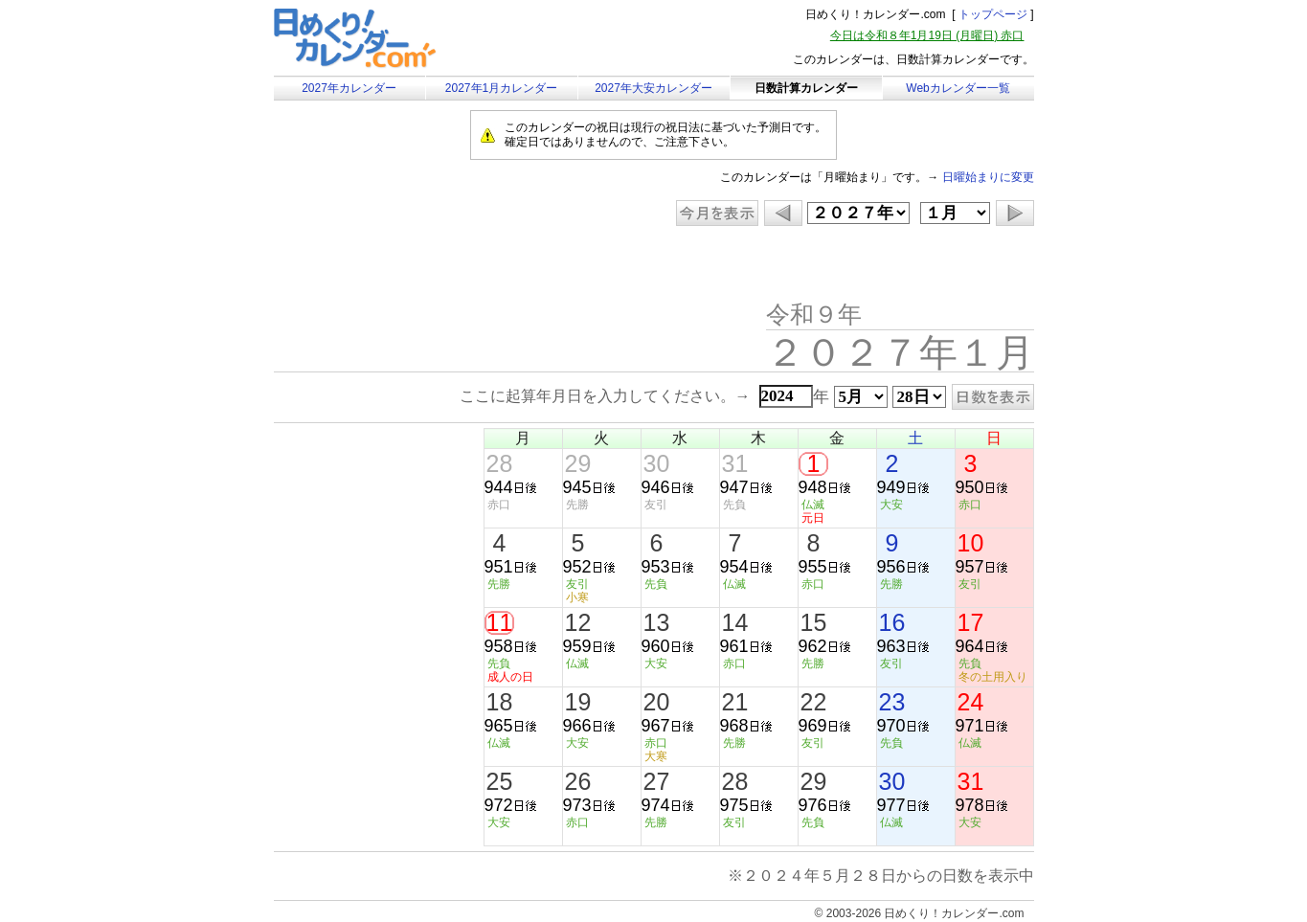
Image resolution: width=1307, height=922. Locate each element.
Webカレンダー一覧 (957, 88)
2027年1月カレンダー (501, 88)
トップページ (992, 14)
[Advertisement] (436, 265)
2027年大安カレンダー (653, 88)
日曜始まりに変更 (988, 177)
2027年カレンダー (349, 88)
